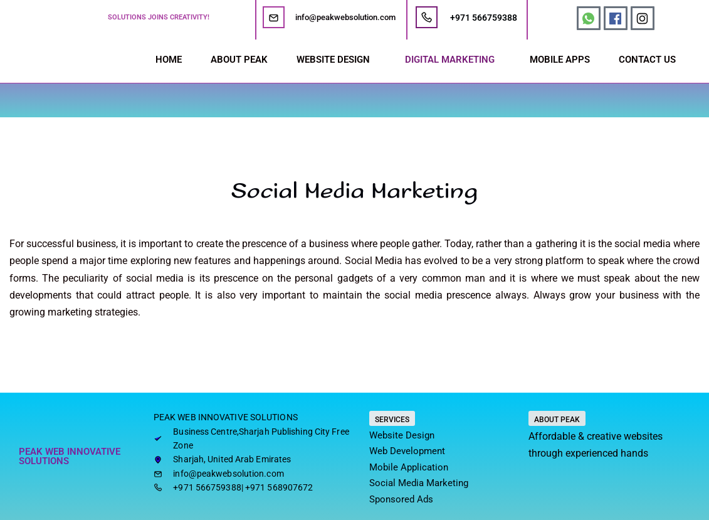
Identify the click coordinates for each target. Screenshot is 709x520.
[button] (336, 60)
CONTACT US (647, 59)
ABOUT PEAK (239, 59)
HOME (168, 59)
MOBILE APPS (560, 59)
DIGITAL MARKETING (450, 59)
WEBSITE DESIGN (333, 59)
